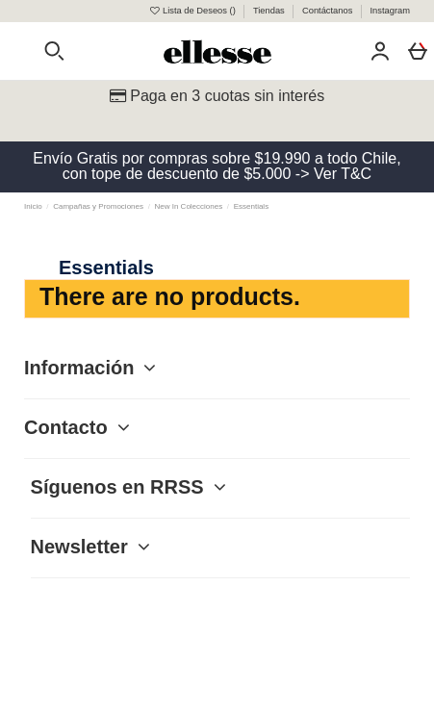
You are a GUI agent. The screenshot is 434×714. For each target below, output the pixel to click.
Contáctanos (328, 10)
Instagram (390, 10)
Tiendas (270, 10)
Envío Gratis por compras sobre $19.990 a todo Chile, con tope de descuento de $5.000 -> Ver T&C (216, 166)
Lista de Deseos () (193, 10)
